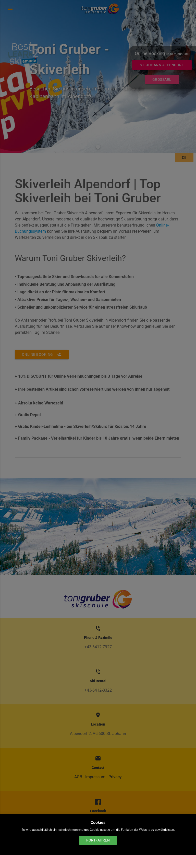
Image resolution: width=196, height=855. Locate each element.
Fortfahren (98, 840)
